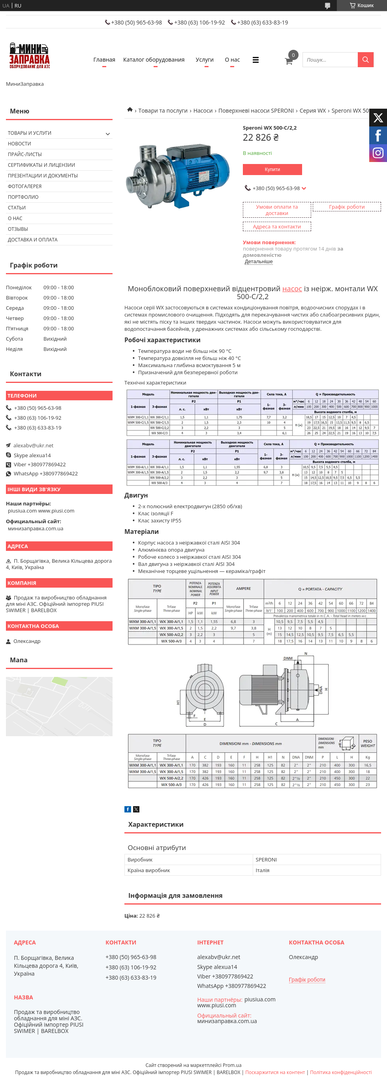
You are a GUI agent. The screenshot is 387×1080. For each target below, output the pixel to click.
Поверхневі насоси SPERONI (256, 110)
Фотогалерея (24, 186)
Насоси (203, 110)
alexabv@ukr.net (33, 445)
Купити (272, 169)
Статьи (17, 207)
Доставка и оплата (33, 239)
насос (292, 288)
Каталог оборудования (153, 59)
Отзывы (18, 229)
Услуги (205, 59)
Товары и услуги (29, 133)
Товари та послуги (163, 110)
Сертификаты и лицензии (41, 165)
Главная (105, 59)
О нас (232, 59)
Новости (19, 143)
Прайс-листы (25, 154)
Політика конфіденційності (341, 1072)
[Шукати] (366, 59)
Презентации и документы (43, 175)
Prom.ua (232, 1065)
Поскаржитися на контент (275, 1072)
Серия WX (313, 110)
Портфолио (23, 197)
